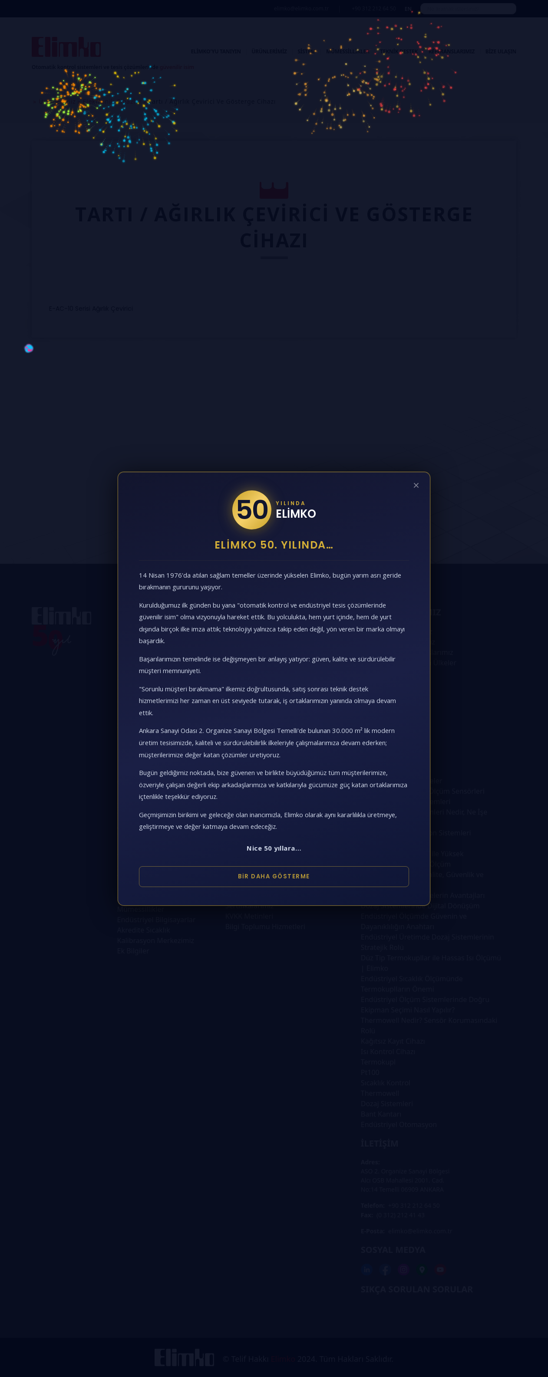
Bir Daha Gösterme (274, 876)
